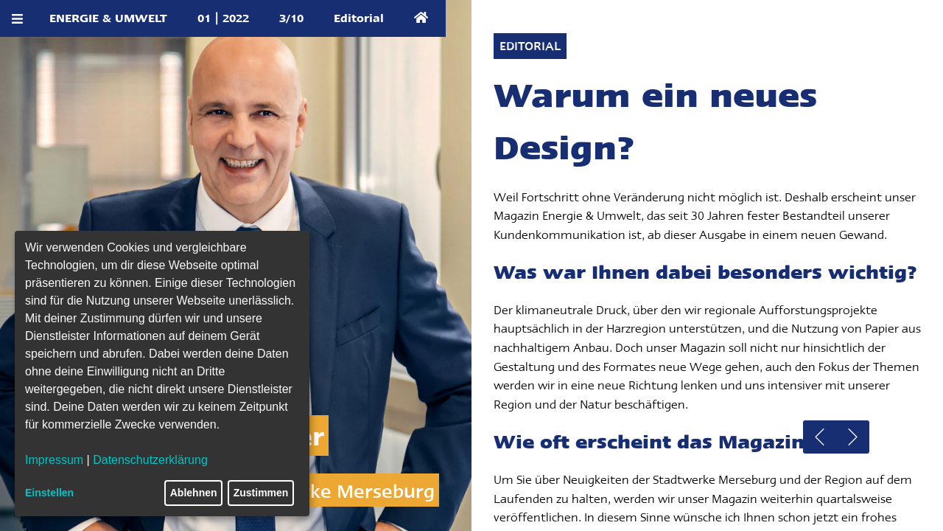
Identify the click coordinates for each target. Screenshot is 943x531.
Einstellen (49, 493)
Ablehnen (193, 493)
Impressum (54, 460)
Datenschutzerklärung (150, 460)
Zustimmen (261, 493)
